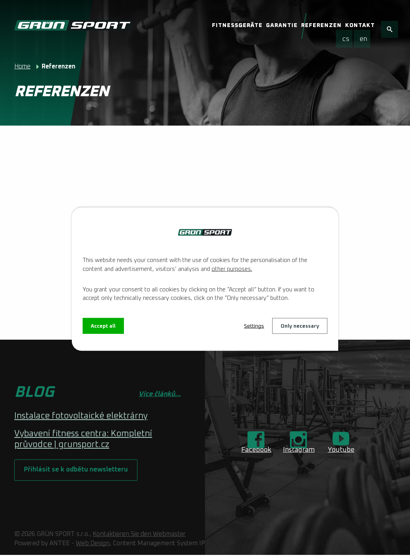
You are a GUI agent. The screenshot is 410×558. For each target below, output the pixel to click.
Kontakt (360, 25)
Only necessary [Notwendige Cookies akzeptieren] (299, 325)
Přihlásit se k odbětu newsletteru (77, 471)
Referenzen (321, 25)
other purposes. (232, 269)
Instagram (299, 449)
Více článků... (160, 394)
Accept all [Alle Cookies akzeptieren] (103, 325)
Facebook (256, 449)
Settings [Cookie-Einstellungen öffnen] (252, 325)
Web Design (93, 546)
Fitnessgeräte (237, 25)
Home (22, 66)
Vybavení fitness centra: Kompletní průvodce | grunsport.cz (83, 439)
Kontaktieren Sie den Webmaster (139, 537)
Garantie (282, 25)
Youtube (341, 449)
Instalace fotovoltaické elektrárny (80, 416)
